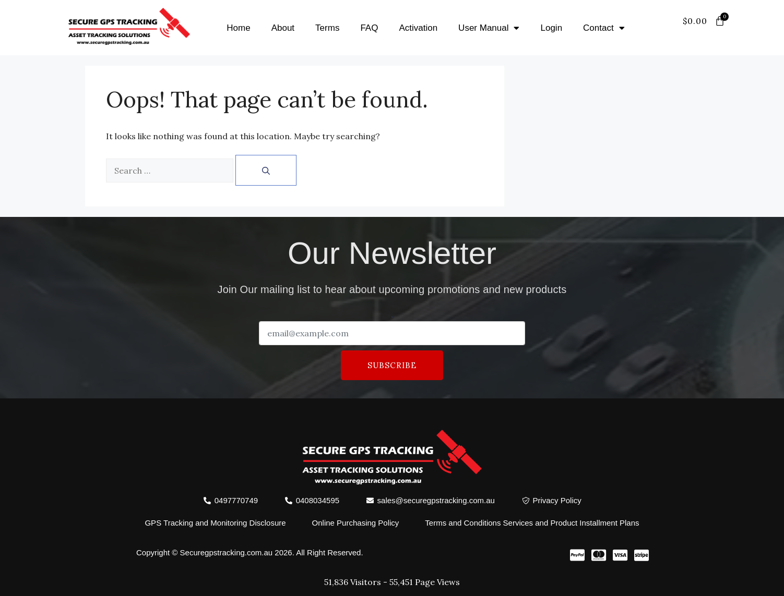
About (282, 28)
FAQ (369, 28)
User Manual (488, 28)
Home (238, 28)
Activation (418, 28)
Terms (327, 28)
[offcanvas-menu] (714, 34)
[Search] (265, 170)
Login (551, 28)
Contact (604, 28)
